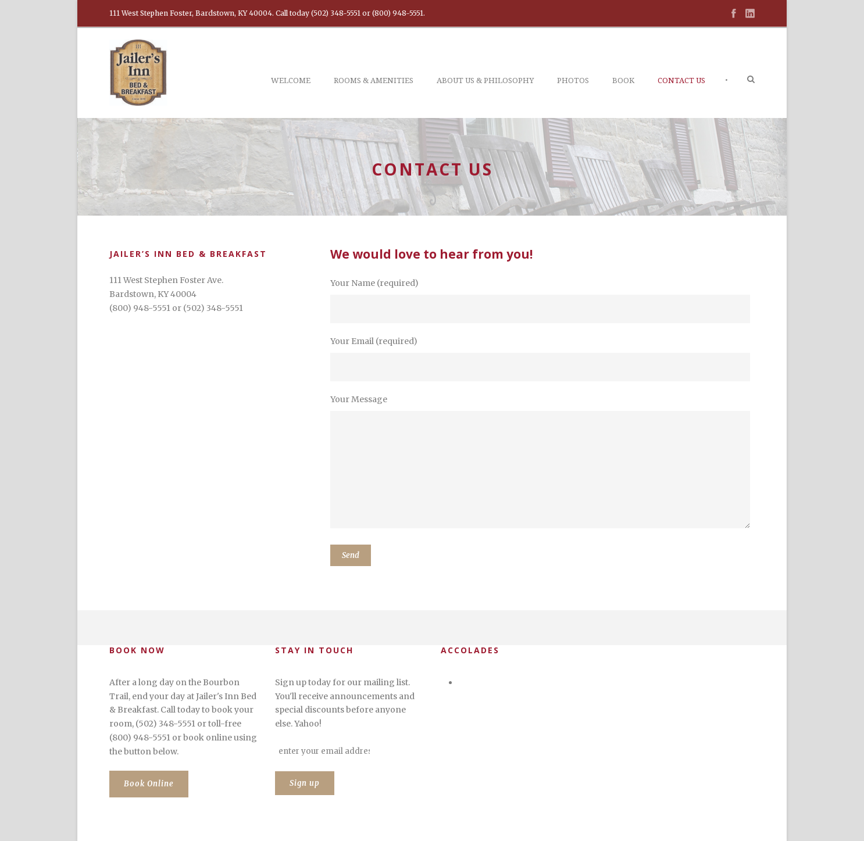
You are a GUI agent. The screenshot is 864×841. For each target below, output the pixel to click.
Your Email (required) (542, 358)
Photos (573, 80)
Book (623, 80)
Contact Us (681, 80)
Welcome (290, 80)
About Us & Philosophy (485, 80)
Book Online (149, 784)
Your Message (542, 463)
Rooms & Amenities (373, 80)
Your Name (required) (542, 300)
